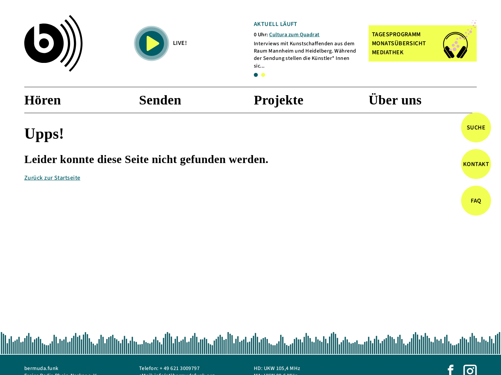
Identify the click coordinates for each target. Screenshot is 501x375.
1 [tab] (256, 75)
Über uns (395, 100)
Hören (42, 100)
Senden (160, 100)
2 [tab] (263, 75)
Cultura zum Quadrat (294, 34)
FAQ (476, 201)
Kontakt (476, 164)
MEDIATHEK (388, 52)
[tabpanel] (307, 45)
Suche (476, 127)
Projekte (278, 100)
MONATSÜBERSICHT (399, 43)
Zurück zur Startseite (52, 178)
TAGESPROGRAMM (396, 34)
